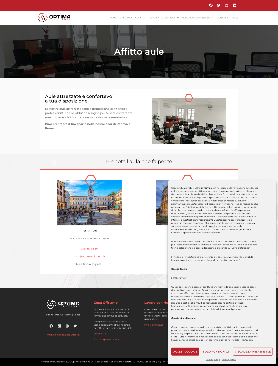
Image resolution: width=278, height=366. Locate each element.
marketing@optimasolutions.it (63, 334)
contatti (222, 17)
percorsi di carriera (164, 17)
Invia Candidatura (153, 324)
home (112, 17)
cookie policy (213, 359)
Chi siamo (126, 17)
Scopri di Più (100, 333)
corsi (140, 17)
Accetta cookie (185, 351)
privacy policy (229, 359)
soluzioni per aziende (197, 17)
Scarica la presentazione (106, 339)
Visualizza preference (253, 351)
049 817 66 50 (89, 248)
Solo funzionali (216, 351)
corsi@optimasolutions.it (89, 256)
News (235, 17)
